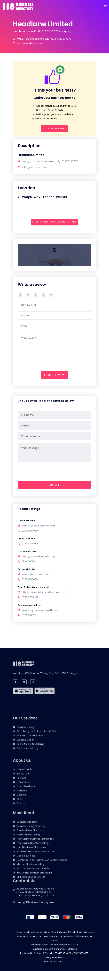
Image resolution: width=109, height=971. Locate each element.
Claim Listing (54, 128)
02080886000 (30, 579)
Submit (55, 485)
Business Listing (25, 795)
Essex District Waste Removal (33, 587)
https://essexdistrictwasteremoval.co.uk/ (45, 592)
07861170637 (29, 615)
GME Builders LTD (27, 551)
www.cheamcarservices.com (38, 525)
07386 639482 (30, 597)
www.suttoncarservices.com (38, 574)
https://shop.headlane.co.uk (31, 39)
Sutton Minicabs (26, 569)
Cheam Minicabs (26, 520)
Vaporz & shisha (26, 538)
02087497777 (61, 39)
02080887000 (30, 530)
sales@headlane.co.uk (27, 43)
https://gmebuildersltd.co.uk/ (38, 556)
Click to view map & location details (54, 222)
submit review (54, 375)
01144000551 (28, 561)
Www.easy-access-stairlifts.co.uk (41, 610)
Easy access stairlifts (29, 605)
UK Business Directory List (31, 929)
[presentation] (42, 231)
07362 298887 (30, 543)
